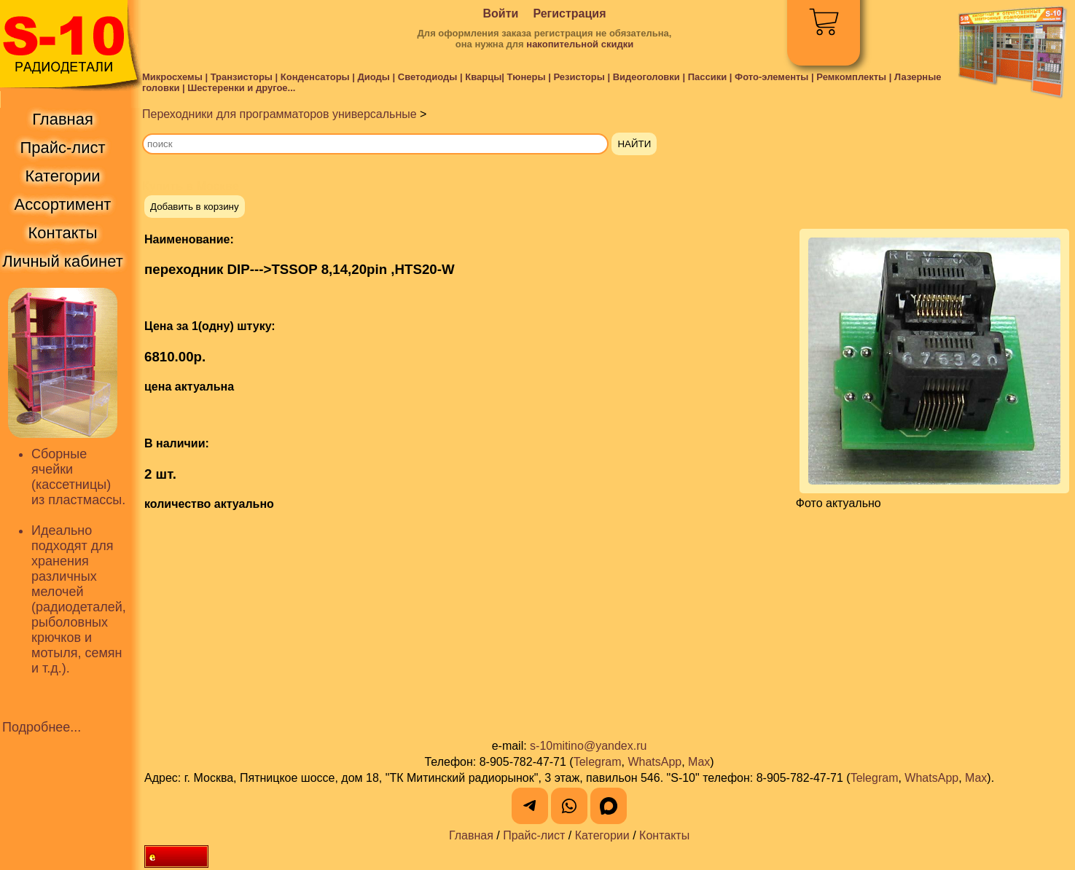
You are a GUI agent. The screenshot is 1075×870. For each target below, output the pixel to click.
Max (699, 762)
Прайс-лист (534, 835)
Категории (602, 835)
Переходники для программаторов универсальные (279, 114)
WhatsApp (654, 762)
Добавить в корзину (194, 206)
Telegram (598, 762)
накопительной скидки (579, 44)
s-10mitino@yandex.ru (588, 746)
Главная (471, 835)
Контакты (664, 835)
